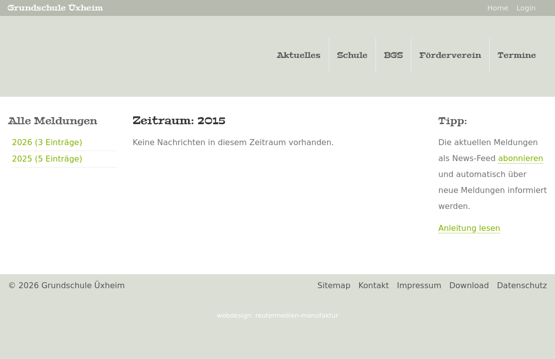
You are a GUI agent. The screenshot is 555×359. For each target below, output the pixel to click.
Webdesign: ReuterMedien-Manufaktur (277, 315)
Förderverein (450, 55)
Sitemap (334, 285)
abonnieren (521, 158)
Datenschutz (522, 285)
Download (469, 285)
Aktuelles (299, 55)
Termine (517, 55)
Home (498, 8)
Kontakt (374, 285)
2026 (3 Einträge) (47, 142)
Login (526, 8)
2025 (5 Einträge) (47, 159)
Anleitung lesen (469, 228)
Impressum (419, 285)
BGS (393, 55)
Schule (352, 55)
